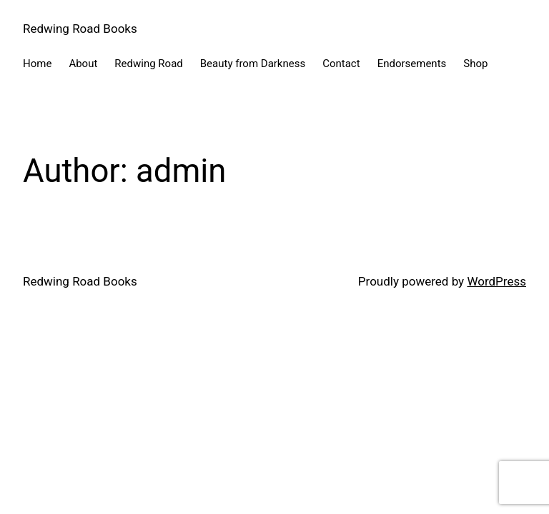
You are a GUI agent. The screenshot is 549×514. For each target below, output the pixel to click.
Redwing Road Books (80, 28)
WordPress (496, 281)
